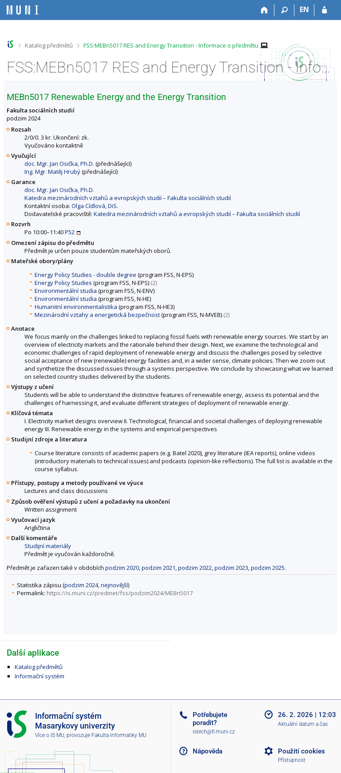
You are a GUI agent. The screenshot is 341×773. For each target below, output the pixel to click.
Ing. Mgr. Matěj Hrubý (52, 172)
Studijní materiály (47, 546)
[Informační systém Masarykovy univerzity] (23, 10)
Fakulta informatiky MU (119, 735)
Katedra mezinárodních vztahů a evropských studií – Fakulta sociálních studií (127, 198)
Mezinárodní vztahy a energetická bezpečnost (97, 315)
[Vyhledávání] (284, 10)
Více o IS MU (49, 735)
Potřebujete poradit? (210, 719)
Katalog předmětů (49, 45)
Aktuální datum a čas (303, 724)
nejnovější (114, 585)
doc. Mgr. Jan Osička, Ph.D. (59, 164)
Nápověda (207, 751)
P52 (70, 232)
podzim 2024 (81, 585)
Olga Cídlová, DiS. (94, 206)
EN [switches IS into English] (304, 9)
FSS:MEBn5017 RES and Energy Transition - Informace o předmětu (170, 45)
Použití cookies (301, 751)
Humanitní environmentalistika (76, 307)
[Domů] (264, 10)
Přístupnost (291, 760)
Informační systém (39, 676)
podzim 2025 (268, 568)
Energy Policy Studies (63, 283)
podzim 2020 (122, 568)
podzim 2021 (158, 568)
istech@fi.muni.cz (214, 732)
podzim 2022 (195, 568)
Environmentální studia (66, 291)
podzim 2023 (231, 568)
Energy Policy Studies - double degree (85, 275)
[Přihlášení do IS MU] (324, 10)
